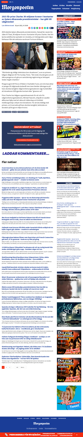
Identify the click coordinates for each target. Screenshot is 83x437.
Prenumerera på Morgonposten (27, 140)
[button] (11, 2)
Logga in (78, 2)
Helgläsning (45, 418)
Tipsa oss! (5, 2)
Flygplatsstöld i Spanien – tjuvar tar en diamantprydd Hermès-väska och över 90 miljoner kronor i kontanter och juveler (68, 240)
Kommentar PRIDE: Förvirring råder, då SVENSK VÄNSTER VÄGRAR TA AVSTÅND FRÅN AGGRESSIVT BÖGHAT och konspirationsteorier (69, 121)
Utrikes (32, 418)
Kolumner (53, 418)
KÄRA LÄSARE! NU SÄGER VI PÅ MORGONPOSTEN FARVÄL (67, 55)
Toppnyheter (62, 418)
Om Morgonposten (32, 428)
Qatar (14, 112)
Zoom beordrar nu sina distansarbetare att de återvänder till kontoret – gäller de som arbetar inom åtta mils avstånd (68, 187)
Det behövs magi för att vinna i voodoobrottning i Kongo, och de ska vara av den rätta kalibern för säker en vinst (68, 154)
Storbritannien (23, 112)
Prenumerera (71, 2)
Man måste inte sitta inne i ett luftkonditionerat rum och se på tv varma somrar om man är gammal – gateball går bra (68, 88)
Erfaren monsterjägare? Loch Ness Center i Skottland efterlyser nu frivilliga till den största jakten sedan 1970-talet (69, 257)
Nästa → (23, 367)
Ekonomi (19, 418)
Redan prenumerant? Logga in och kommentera (27, 144)
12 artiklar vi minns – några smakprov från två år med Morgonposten (66, 23)
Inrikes (38, 418)
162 (17, 367)
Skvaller (26, 418)
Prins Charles (6, 112)
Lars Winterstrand (8, 25)
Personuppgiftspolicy (50, 428)
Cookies (41, 428)
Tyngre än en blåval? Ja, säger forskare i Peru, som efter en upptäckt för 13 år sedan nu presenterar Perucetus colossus (68, 223)
